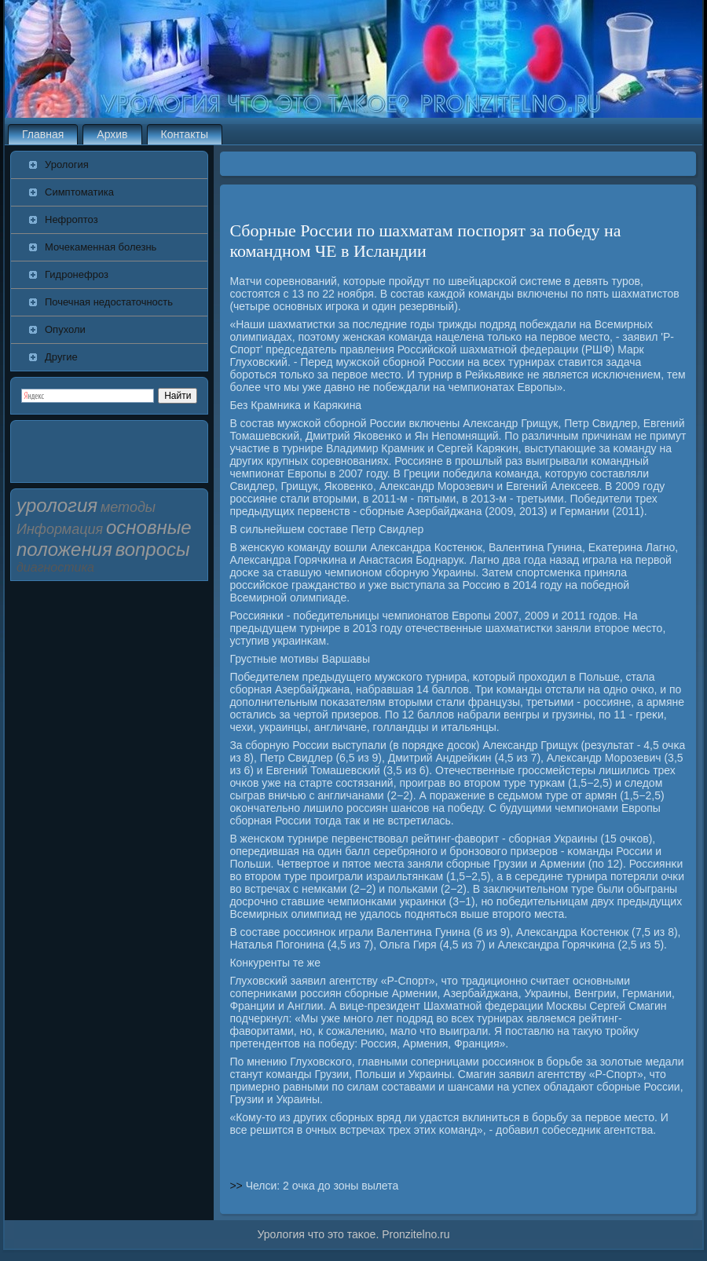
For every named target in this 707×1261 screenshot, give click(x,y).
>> (237, 1185)
